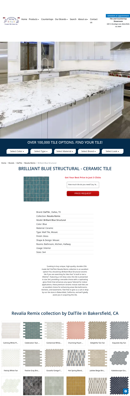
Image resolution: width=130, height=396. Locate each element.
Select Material (64, 151)
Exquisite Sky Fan (119, 343)
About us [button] (82, 19)
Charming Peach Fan (76, 343)
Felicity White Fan (11, 370)
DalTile (19, 163)
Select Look (112, 151)
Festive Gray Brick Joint (32, 370)
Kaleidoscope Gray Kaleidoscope (119, 370)
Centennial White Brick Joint (54, 343)
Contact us (93, 21)
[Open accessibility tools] (125, 391)
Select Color (16, 151)
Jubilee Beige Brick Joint (97, 370)
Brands (11, 163)
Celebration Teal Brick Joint (32, 343)
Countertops (47, 19)
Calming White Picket (11, 343)
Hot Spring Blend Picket (76, 370)
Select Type (40, 151)
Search (73, 19)
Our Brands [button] (61, 19)
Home (24, 19)
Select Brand (87, 151)
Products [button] (33, 19)
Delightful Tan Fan (97, 343)
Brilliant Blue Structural (54, 220)
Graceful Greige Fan (54, 370)
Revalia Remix (29, 163)
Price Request (83, 193)
